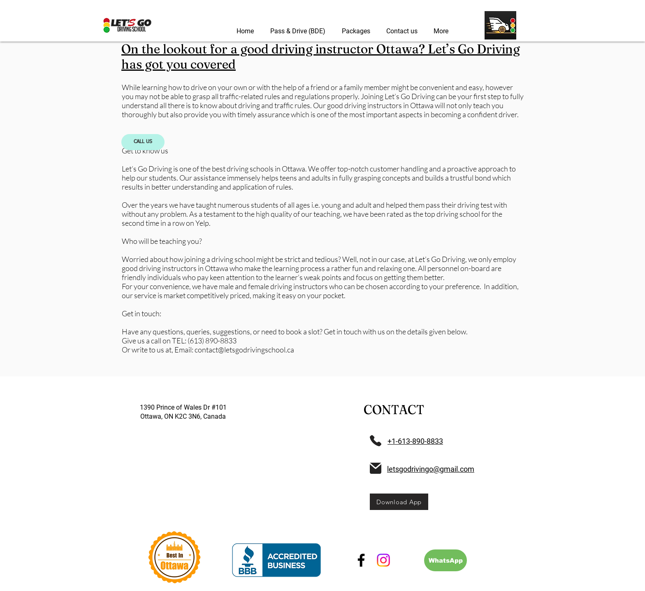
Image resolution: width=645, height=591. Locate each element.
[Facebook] (361, 560)
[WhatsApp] (445, 560)
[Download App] (399, 502)
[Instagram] (383, 560)
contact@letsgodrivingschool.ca (244, 349)
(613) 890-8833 (212, 340)
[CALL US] (143, 142)
